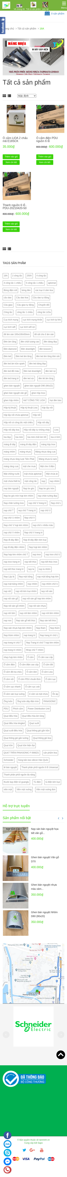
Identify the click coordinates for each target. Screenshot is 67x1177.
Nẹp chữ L (56, 503)
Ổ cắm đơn (31, 672)
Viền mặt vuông (24, 789)
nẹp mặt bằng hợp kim (48, 576)
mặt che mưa (29, 466)
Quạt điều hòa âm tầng (33, 716)
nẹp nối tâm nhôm (28, 613)
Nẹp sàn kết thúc (48, 620)
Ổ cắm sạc (50, 679)
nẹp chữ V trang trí (37, 503)
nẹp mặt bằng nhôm (13, 584)
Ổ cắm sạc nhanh (12, 686)
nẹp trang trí (29, 635)
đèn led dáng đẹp (37, 363)
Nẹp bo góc (28, 488)
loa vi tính (55, 437)
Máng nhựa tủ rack (48, 459)
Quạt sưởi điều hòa (13, 730)
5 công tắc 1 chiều (34, 283)
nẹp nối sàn (47, 591)
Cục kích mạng (11, 319)
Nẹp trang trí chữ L (49, 635)
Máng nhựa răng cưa (45, 451)
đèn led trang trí (11, 378)
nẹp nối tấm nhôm (50, 613)
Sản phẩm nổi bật (17, 818)
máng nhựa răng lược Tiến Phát (19, 459)
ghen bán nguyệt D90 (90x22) (38, 385)
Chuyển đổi (43, 305)
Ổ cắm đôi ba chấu (13, 672)
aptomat (52, 283)
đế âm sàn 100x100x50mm (17, 334)
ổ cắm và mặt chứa (38, 694)
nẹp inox (37, 554)
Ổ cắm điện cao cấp (29, 664)
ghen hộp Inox (38, 393)
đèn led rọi (50, 371)
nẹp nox (7, 620)
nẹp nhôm (54, 481)
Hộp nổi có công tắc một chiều (18, 422)
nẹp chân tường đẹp (47, 496)
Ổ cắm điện (9, 664)
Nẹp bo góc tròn (46, 488)
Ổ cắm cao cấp (45, 657)
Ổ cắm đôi (48, 664)
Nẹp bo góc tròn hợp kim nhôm (18, 496)
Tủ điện (37, 782)
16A (6, 275)
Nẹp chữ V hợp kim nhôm (16, 525)
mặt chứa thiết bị (12, 481)
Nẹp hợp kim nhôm (38, 547)
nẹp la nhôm (45, 569)
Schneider (8, 760)
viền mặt (8, 789)
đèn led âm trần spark (14, 363)
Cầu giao (8, 305)
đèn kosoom (45, 349)
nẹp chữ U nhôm (12, 518)
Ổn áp (55, 694)
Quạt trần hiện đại (26, 745)
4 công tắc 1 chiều (12, 283)
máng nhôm (9, 451)
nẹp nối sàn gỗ (11, 598)
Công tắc (8, 312)
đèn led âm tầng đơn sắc (48, 356)
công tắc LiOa (44, 312)
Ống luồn (8, 701)
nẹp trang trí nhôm (12, 650)
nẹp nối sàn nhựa (37, 606)
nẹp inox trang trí (12, 562)
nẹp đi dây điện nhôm (14, 547)
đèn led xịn (28, 378)
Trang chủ (8, 28)
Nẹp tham (40, 628)
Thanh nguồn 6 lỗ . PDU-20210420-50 (15, 207)
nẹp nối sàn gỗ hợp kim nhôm (37, 598)
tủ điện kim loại (53, 782)
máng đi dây (9, 444)
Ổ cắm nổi (9, 679)
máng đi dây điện (28, 444)
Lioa (56, 430)
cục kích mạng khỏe (32, 319)
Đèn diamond (10, 349)
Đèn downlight (28, 349)
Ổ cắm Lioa (47, 672)
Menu (64, 7)
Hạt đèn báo (55, 400)
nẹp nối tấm (9, 613)
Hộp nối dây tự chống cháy (37, 430)
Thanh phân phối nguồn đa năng (19, 774)
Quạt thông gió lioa (42, 738)
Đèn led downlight (32, 371)
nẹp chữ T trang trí (27, 510)
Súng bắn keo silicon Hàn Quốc (33, 760)
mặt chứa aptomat (33, 474)
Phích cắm (18, 708)
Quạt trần (8, 745)
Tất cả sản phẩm (33, 9)
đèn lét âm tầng (45, 378)
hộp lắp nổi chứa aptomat (16, 415)
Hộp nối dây (43, 422)
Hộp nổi (36, 415)
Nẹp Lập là (9, 576)
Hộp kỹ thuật (10, 407)
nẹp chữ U (46, 510)
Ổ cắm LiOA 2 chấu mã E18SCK (15, 139)
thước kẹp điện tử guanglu (16, 782)
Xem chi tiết (11, 162)
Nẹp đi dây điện (11, 540)
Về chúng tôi (19, 9)
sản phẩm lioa (50, 752)
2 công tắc (17, 275)
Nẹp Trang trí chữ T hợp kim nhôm (42, 642)
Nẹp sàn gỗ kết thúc (25, 620)
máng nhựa (25, 451)
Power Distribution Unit (38, 708)
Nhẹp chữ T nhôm (34, 650)
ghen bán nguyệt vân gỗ (15, 393)
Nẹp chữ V (29, 518)
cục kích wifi (9, 327)
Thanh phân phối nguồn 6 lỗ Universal (39, 767)
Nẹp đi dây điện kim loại (34, 540)
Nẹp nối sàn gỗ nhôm (14, 606)
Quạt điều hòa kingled (14, 723)
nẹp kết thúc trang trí (14, 569)
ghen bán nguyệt (12, 385)
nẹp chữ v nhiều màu (43, 525)
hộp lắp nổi (47, 407)
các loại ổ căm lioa (44, 290)
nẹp (43, 481)
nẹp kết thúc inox (49, 562)
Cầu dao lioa (22, 297)
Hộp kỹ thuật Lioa (29, 407)
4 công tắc (41, 275)
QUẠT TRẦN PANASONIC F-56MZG (21, 752)
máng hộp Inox (48, 444)
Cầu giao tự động (25, 305)
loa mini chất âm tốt (37, 437)
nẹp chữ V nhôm (12, 532)
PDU (6, 708)
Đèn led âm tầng (23, 356)
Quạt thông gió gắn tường (16, 738)
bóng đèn (26, 290)
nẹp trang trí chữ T (13, 642)
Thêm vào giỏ (11, 156)
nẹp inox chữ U (52, 554)
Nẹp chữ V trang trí (33, 532)
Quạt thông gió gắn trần (38, 730)
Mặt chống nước (11, 474)
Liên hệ (45, 9)
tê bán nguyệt (10, 767)
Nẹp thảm (55, 628)
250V (29, 275)
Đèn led (7, 356)
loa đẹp (7, 437)
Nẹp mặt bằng (26, 576)
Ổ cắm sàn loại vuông (14, 694)
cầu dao (7, 297)
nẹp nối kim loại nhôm (26, 591)
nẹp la (31, 569)
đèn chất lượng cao (30, 341)
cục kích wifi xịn (27, 327)
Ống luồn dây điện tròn (28, 701)
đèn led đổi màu (11, 371)
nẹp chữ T (9, 510)
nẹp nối (7, 591)
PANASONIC (49, 701)
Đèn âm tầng (10, 341)
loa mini (19, 437)
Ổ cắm (30, 657)
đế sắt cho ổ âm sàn (44, 334)
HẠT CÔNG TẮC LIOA (34, 400)
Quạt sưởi (34, 723)
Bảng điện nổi (10, 290)
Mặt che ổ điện (47, 466)
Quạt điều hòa (10, 716)
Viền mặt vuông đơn (46, 789)
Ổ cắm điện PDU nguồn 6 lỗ (47, 139)
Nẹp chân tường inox (14, 503)
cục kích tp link (54, 319)
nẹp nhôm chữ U (50, 584)
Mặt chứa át (52, 474)
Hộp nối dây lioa (11, 430)
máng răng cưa (11, 466)
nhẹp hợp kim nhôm (13, 657)
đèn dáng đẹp (50, 341)
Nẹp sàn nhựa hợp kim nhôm (17, 628)
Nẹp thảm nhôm (11, 635)
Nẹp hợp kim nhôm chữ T (16, 554)
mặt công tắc (30, 481)
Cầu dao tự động (41, 297)
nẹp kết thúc (30, 562)
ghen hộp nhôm (11, 400)
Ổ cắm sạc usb (32, 686)
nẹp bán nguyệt (11, 488)
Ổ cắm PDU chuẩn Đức (29, 679)
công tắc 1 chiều (25, 312)
